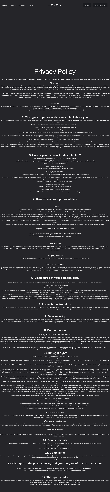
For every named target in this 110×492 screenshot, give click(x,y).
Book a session (100, 5)
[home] (54, 5)
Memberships (22, 5)
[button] (5, 5)
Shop (87, 5)
